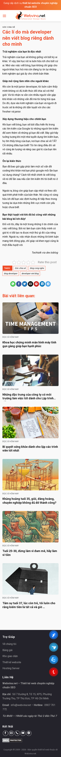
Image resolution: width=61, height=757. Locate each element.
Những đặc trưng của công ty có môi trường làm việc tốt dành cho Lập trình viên (28, 398)
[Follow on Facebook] (5, 733)
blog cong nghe (37, 268)
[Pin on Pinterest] (36, 284)
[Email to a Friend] (30, 284)
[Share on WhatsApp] (13, 284)
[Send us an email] (11, 733)
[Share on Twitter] (24, 284)
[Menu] (4, 16)
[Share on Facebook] (18, 284)
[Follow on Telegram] (29, 733)
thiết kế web (43, 749)
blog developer (10, 273)
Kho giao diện (10, 656)
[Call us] (17, 733)
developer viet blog (30, 273)
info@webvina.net (21, 705)
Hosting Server (11, 668)
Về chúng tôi (9, 644)
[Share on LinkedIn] (42, 284)
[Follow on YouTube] (23, 733)
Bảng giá (7, 650)
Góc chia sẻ (8, 27)
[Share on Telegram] (48, 284)
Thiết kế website (11, 662)
